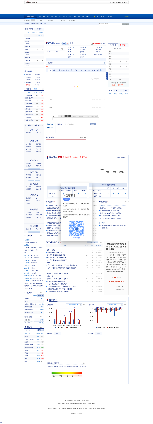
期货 (56, 16)
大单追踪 (28, 144)
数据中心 (28, 132)
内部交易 (28, 151)
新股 (83, 16)
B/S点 (63, 70)
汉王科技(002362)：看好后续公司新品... (111, 208)
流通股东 (28, 189)
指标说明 (123, 157)
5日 (54, 70)
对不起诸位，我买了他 (54, 252)
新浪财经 (27, 23)
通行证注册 (96, 408)
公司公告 (28, 80)
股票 (40, 16)
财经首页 (112, 2)
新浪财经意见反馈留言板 (88, 403)
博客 (98, 16)
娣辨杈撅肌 (29, 103)
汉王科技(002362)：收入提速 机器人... (111, 210)
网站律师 (81, 408)
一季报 (38, 200)
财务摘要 (28, 293)
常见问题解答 (61, 403)
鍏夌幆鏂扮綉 (29, 120)
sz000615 (27, 55)
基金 (44, 16)
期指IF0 (62, 20)
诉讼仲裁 (38, 229)
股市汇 (103, 16)
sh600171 (27, 63)
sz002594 (27, 52)
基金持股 (38, 189)
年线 (58, 70)
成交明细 (38, 144)
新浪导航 (124, 2)
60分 (98, 70)
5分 (85, 70)
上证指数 (39, 20)
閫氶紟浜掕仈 (29, 98)
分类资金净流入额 (108, 185)
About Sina (57, 408)
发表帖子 (92, 242)
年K (80, 70)
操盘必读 (37, 74)
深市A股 (34, 281)
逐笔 (110, 90)
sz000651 (27, 49)
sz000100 (27, 44)
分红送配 (28, 175)
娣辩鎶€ (28, 109)
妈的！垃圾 (51, 250)
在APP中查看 (97, 44)
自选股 (110, 16)
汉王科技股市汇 (53, 242)
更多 (94, 201)
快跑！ (49, 263)
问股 (72, 43)
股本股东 (34, 184)
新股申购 (28, 82)
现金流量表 (39, 215)
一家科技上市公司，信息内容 (57, 284)
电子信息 (27, 286)
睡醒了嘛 (50, 276)
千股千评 (37, 82)
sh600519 (27, 60)
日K (67, 70)
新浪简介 (50, 408)
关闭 (1, 422)
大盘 (75, 16)
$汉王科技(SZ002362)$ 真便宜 (57, 260)
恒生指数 (71, 20)
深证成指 (50, 20)
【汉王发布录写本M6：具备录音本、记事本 (61, 286)
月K (76, 70)
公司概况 (28, 236)
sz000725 (27, 41)
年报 (37, 198)
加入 (104, 44)
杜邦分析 (38, 217)
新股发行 (38, 175)
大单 (115, 90)
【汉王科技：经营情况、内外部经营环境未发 (62, 265)
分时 (50, 70)
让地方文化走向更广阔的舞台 (57, 213)
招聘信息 (75, 408)
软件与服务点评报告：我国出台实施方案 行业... (113, 225)
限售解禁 (28, 177)
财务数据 (34, 209)
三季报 (28, 203)
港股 (48, 16)
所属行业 (28, 166)
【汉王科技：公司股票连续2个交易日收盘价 (61, 268)
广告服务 (63, 408)
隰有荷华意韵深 (52, 236)
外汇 (60, 16)
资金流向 (53, 157)
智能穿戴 (39, 283)
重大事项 (34, 226)
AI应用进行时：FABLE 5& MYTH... (110, 228)
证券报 (37, 85)
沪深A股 (39, 281)
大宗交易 (38, 149)
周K (72, 70)
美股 (52, 16)
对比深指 (107, 76)
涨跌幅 (41, 32)
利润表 (38, 212)
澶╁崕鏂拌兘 (29, 106)
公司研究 (102, 205)
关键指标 (28, 212)
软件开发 (29, 288)
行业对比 (28, 89)
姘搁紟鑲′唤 (29, 112)
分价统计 (28, 146)
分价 (121, 90)
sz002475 (27, 66)
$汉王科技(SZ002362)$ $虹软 (56, 257)
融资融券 (28, 149)
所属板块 (38, 166)
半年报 (28, 200)
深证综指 (29, 283)
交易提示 (28, 74)
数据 (87, 16)
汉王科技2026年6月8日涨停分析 (57, 279)
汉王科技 (39, 23)
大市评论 (28, 77)
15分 (89, 70)
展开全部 (28, 125)
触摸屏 (32, 286)
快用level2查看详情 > (118, 85)
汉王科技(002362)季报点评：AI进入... (110, 213)
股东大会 (28, 229)
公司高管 (38, 163)
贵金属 (65, 16)
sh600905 (27, 38)
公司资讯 (50, 202)
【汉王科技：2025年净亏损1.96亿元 (59, 291)
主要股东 (38, 186)
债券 (69, 16)
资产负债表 (29, 215)
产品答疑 (102, 408)
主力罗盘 (117, 157)
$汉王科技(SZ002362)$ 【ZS (56, 255)
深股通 (36, 286)
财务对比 (38, 132)
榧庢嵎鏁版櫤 (29, 114)
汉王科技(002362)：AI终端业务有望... (110, 218)
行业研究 (102, 223)
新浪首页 (118, 2)
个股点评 (37, 77)
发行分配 (34, 172)
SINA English (88, 408)
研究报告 (103, 202)
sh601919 (27, 46)
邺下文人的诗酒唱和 (54, 223)
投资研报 (50, 137)
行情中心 (33, 23)
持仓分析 (38, 146)
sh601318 (27, 57)
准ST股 (35, 283)
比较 (92, 124)
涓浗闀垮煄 (29, 117)
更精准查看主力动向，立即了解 (75, 157)
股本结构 (28, 186)
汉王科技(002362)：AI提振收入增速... (110, 215)
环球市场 (27, 20)
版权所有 (79, 413)
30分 (93, 70)
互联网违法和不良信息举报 (73, 403)
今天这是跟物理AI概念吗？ (56, 281)
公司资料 (34, 160)
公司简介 (28, 163)
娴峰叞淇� (29, 95)
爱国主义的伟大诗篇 (54, 225)
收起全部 (37, 125)
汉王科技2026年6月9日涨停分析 (57, 274)
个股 (79, 16)
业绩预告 (28, 217)
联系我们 (69, 408)
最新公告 (28, 198)
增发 (37, 177)
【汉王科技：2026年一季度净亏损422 (59, 289)
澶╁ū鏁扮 (29, 101)
